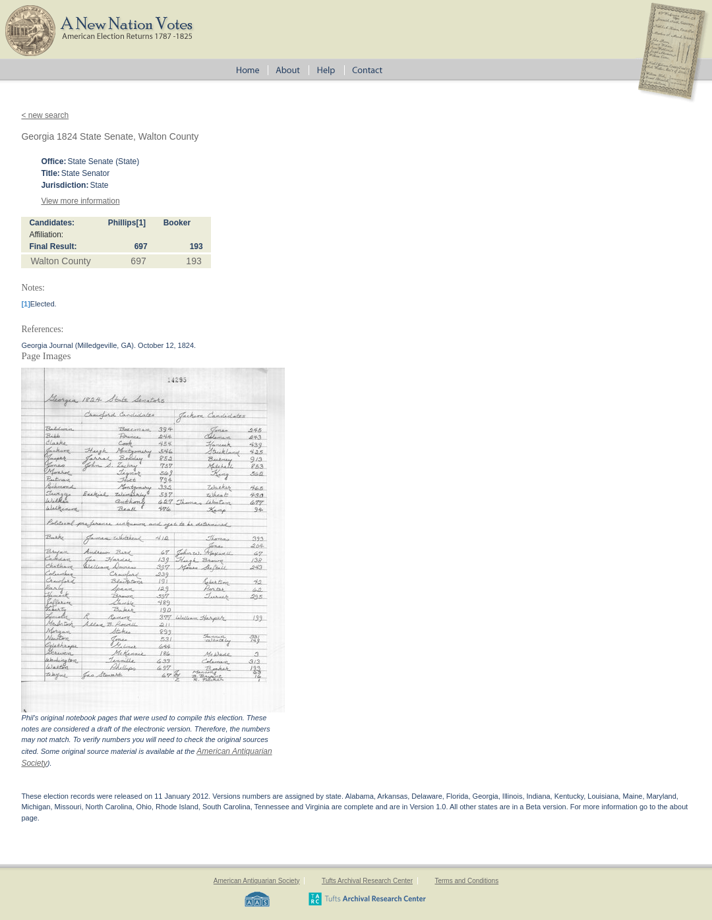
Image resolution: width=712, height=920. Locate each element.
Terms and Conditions (466, 880)
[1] (141, 222)
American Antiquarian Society (257, 880)
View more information (80, 201)
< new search (45, 115)
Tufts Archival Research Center (367, 880)
